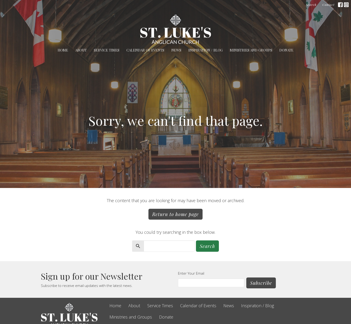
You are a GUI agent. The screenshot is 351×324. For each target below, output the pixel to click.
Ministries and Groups (251, 50)
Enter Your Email (191, 273)
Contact (328, 5)
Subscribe (261, 283)
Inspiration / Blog (205, 50)
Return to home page (175, 214)
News (176, 50)
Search (311, 5)
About (81, 50)
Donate (286, 50)
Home (63, 50)
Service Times (106, 50)
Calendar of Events (145, 50)
